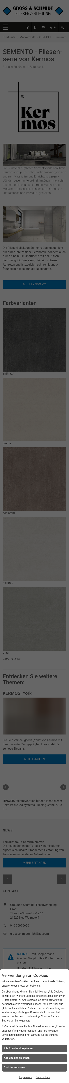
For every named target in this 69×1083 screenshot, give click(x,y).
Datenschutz (43, 1077)
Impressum (25, 1077)
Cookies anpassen (14, 1067)
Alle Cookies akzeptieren (18, 1048)
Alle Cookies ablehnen (17, 1057)
